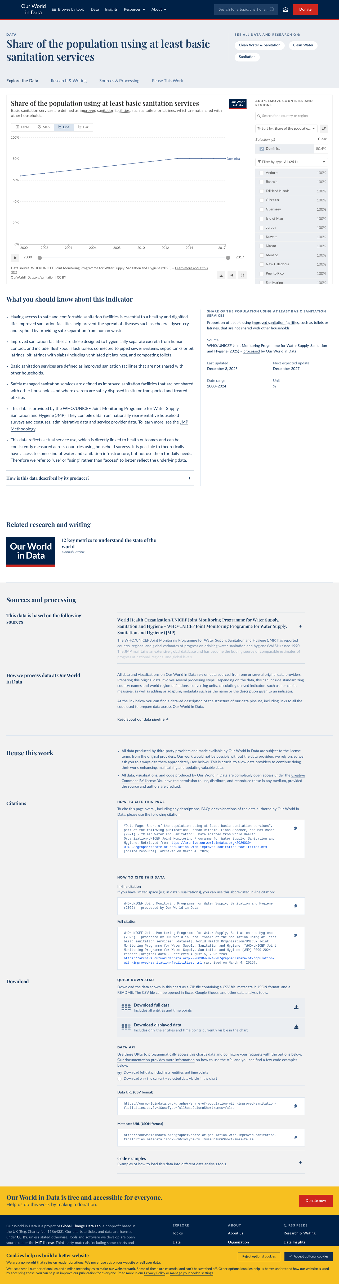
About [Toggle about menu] (158, 9)
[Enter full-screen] (242, 275)
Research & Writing (69, 81)
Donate (305, 9)
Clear (322, 139)
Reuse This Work (167, 81)
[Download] (221, 275)
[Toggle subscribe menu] (285, 9)
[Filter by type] (291, 162)
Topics (178, 1244)
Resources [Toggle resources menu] (134, 9)
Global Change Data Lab (81, 1237)
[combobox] (246, 9)
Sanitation (247, 57)
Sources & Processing (119, 81)
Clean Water (303, 45)
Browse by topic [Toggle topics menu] (68, 9)
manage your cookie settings (191, 1273)
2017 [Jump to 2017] (240, 257)
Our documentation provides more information (156, 1069)
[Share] (232, 275)
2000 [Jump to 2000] (28, 257)
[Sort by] (286, 129)
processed (251, 351)
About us (235, 1244)
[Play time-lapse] (15, 258)
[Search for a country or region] (291, 116)
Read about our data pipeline (142, 719)
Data (95, 9)
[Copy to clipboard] (289, 828)
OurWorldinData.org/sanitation (33, 277)
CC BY (61, 277)
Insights (111, 9)
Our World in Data (33, 9)
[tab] (22, 127)
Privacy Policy (154, 1273)
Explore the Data (22, 81)
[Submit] (271, 9)
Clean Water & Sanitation (259, 45)
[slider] (39, 258)
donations (76, 1263)
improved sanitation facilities (275, 323)
